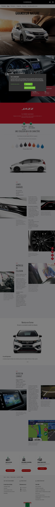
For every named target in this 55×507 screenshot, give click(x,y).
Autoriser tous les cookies (30, 87)
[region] (27, 82)
